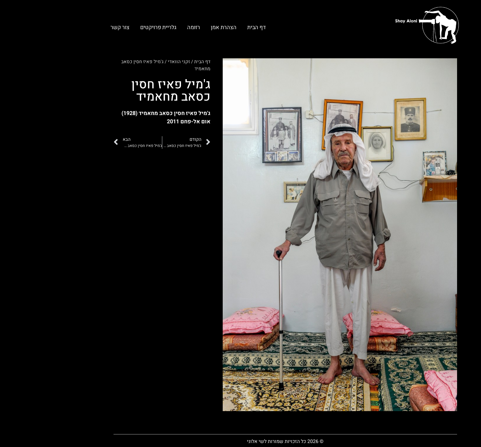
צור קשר (75, 27)
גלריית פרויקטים (113, 27)
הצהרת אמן (179, 27)
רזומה (148, 27)
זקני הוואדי (134, 61)
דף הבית (211, 27)
